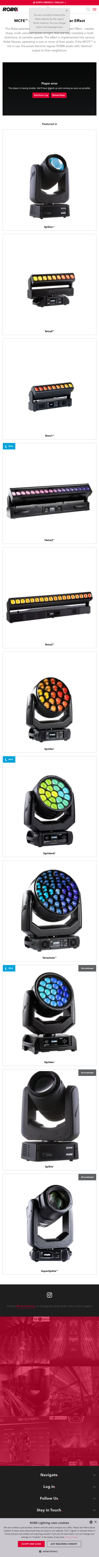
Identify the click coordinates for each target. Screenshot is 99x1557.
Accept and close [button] (31, 1544)
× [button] (95, 1522)
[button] (49, 1551)
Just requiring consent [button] (64, 1544)
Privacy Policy (71, 1537)
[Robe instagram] (49, 1295)
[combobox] (91, 1522)
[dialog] (49, 1537)
